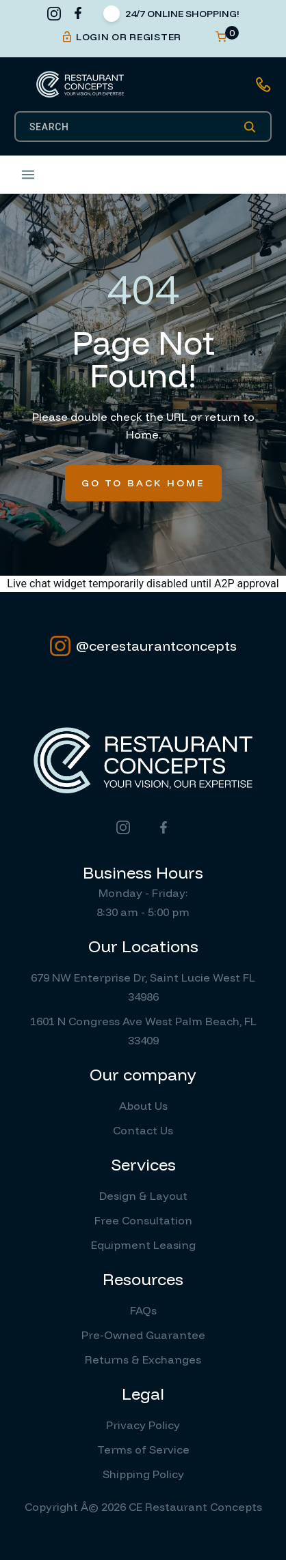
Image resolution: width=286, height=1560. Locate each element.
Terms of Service (143, 1449)
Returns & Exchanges (143, 1359)
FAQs (143, 1310)
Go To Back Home (143, 483)
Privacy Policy (143, 1425)
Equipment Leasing (143, 1245)
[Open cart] (221, 37)
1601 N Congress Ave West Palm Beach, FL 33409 (143, 1030)
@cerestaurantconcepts (143, 646)
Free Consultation (143, 1220)
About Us (143, 1106)
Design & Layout (143, 1196)
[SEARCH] (136, 127)
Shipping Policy (143, 1474)
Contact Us (143, 1130)
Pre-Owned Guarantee (143, 1335)
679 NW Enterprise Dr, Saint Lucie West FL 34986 (143, 987)
